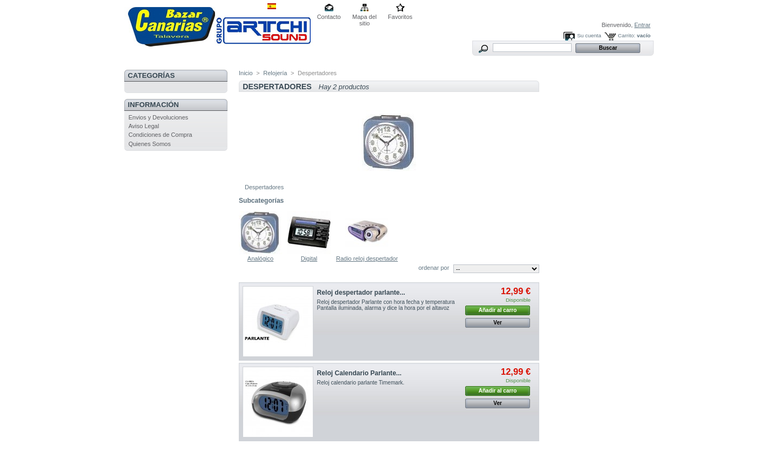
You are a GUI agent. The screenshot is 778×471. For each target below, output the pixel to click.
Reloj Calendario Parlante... (359, 373)
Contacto (329, 17)
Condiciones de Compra (160, 134)
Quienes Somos (150, 144)
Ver (497, 323)
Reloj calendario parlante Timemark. (361, 383)
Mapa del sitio (364, 18)
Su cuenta (589, 35)
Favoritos (400, 17)
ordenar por (433, 267)
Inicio (246, 73)
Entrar (642, 25)
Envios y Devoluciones (159, 117)
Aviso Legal (144, 126)
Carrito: (626, 35)
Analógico (260, 258)
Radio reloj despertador (367, 258)
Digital (309, 258)
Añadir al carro (498, 310)
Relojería (275, 73)
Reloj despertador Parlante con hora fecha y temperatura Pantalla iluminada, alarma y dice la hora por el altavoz (386, 305)
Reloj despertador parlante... (361, 292)
